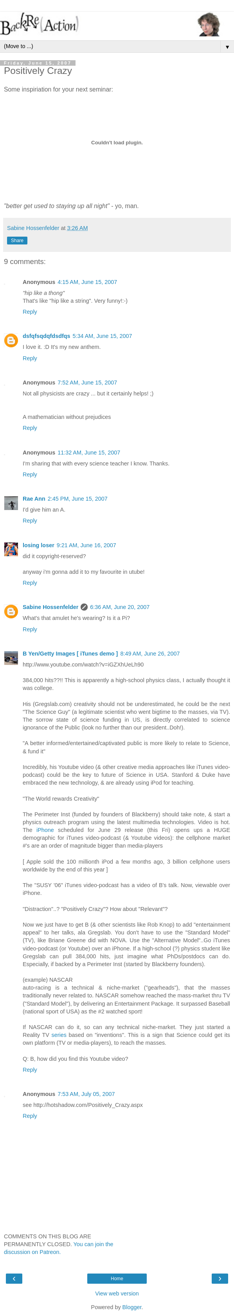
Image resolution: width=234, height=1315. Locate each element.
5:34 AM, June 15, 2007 (102, 336)
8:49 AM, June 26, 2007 (150, 653)
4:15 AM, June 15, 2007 (87, 282)
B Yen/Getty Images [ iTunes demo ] (70, 653)
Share (17, 240)
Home (117, 1278)
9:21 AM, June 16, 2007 (86, 545)
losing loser (38, 545)
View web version (117, 1293)
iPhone (45, 830)
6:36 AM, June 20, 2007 (119, 607)
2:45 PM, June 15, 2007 (78, 499)
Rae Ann (34, 499)
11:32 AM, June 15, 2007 (89, 452)
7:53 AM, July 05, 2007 (86, 1094)
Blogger (132, 1307)
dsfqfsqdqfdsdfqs (46, 336)
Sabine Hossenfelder (50, 607)
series (58, 1035)
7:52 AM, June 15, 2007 (87, 382)
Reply (30, 312)
